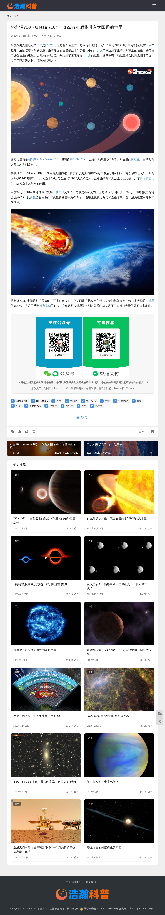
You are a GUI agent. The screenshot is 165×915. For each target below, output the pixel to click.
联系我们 (91, 882)
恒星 (39, 45)
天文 (99, 50)
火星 (33, 197)
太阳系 (86, 55)
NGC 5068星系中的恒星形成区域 (108, 715)
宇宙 (148, 45)
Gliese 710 (51, 159)
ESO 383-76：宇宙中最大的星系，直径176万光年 (45, 781)
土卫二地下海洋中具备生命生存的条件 (37, 715)
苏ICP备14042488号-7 (142, 908)
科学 (43, 35)
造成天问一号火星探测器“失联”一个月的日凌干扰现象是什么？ (44, 849)
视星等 (60, 192)
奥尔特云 (145, 178)
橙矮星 (135, 159)
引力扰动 (45, 305)
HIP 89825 (77, 159)
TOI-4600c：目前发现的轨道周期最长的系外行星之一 (44, 520)
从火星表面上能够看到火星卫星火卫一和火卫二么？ (117, 586)
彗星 (151, 300)
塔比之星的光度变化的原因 (104, 847)
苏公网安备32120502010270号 (101, 908)
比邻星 (49, 45)
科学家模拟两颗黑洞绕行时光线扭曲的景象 (40, 584)
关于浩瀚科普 (73, 882)
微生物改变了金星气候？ (102, 781)
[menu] (154, 5)
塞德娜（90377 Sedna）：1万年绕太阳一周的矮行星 (119, 652)
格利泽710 (35, 159)
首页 (9, 16)
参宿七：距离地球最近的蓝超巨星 (34, 650)
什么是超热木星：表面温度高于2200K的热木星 (117, 518)
